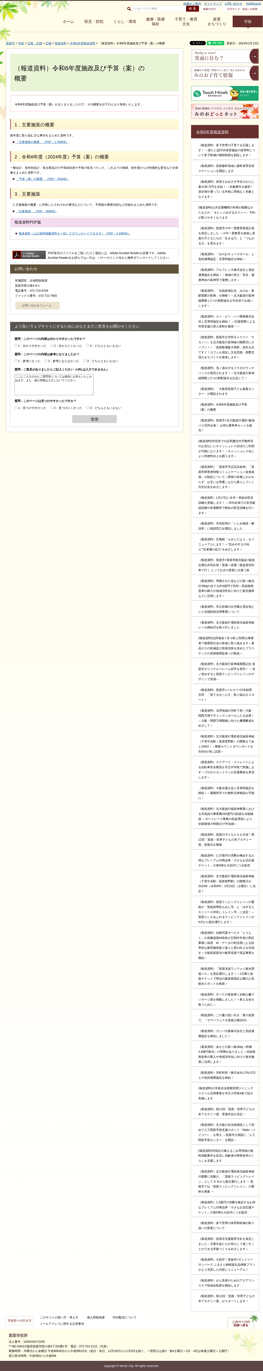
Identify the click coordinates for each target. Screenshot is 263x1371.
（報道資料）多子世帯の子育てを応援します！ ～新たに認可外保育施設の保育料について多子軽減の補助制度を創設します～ (226, 150)
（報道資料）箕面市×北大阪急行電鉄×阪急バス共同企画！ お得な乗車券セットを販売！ (226, 425)
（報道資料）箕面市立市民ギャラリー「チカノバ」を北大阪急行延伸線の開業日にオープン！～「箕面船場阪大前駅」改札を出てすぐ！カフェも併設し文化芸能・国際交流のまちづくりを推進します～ (226, 347)
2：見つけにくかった (68, 408)
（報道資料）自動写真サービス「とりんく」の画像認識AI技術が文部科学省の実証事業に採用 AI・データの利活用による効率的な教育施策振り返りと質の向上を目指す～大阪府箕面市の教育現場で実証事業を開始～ (226, 945)
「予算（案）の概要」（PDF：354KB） (42, 179)
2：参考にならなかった (63, 361)
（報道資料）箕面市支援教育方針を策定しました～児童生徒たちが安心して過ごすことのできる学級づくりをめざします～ (226, 1244)
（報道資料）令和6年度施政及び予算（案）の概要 (222, 407)
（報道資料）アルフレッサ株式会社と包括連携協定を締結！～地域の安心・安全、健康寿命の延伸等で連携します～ (226, 275)
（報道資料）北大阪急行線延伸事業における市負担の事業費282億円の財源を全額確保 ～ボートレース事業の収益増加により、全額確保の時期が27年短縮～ (226, 816)
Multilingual (253, 3)
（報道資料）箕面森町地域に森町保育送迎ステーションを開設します (226, 168)
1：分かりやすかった (32, 345)
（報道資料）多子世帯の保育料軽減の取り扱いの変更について (226, 1225)
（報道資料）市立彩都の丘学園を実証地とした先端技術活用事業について (226, 609)
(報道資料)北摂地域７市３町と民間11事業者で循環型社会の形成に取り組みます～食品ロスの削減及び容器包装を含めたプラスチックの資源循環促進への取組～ (226, 645)
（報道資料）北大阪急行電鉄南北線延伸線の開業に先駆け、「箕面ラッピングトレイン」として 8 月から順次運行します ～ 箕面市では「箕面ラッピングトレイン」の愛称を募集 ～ (226, 1181)
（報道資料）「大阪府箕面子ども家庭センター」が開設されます (226, 391)
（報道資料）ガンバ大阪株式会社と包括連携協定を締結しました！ (226, 1033)
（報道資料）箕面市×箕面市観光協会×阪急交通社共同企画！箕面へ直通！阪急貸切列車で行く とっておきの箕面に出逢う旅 (226, 565)
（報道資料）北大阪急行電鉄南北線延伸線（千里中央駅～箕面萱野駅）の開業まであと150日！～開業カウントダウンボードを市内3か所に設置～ (226, 744)
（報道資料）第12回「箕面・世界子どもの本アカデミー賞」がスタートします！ (226, 1298)
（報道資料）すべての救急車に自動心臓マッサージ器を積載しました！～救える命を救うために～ (226, 999)
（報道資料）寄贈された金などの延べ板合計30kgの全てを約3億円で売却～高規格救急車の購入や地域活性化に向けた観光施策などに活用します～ (226, 588)
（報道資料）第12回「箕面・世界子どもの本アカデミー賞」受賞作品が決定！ (226, 1111)
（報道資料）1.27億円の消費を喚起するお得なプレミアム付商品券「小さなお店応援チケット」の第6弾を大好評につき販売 (226, 860)
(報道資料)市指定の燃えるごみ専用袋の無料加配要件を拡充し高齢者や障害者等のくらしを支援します (226, 1156)
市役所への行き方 (19, 1320)
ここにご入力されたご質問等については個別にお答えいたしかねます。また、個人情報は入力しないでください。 (54, 384)
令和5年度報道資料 (82, 43)
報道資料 (61, 43)
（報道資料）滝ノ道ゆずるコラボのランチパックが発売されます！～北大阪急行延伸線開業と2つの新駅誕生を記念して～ (226, 373)
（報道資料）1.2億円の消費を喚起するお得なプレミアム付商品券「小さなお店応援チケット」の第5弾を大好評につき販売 (226, 1207)
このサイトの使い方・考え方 (59, 1317)
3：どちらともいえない (105, 345)
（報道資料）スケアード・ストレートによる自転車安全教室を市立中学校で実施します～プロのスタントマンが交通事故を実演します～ (226, 769)
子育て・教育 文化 (186, 21)
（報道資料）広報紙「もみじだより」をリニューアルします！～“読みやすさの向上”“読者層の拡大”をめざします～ (226, 544)
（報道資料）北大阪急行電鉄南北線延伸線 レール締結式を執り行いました (226, 625)
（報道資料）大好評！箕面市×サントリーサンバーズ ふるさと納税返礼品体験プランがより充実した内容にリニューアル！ (226, 1264)
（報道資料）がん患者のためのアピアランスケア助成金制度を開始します (226, 1283)
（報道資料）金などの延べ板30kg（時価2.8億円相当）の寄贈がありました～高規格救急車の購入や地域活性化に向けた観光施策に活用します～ (226, 1054)
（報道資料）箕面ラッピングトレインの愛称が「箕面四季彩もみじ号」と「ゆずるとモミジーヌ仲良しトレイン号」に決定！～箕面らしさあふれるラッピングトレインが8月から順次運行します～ (226, 912)
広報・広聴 (34, 43)
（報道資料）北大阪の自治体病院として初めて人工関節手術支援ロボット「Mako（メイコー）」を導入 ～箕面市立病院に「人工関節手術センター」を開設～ (227, 1132)
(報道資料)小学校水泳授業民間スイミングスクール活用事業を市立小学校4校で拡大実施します (225, 1093)
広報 (48, 43)
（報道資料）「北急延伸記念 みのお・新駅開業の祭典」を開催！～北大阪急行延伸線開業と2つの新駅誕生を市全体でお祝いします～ (226, 298)
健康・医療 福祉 (155, 21)
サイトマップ (213, 3)
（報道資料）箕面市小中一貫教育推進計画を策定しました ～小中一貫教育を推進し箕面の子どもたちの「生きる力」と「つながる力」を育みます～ (226, 235)
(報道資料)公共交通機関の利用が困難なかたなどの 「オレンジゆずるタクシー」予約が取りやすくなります (226, 212)
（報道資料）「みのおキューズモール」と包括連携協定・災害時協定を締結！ (226, 256)
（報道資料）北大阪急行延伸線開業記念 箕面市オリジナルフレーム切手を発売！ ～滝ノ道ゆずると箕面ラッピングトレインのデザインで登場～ (226, 671)
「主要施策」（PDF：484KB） (36, 211)
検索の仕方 (209, 9)
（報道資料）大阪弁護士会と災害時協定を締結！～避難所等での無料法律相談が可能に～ (226, 793)
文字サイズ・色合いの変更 (242, 9)
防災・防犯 (94, 21)
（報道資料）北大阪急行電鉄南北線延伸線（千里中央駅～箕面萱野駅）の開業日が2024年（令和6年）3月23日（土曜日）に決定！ (227, 883)
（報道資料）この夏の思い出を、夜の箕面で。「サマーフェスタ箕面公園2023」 (226, 1017)
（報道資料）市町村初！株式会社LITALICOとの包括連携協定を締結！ (226, 1075)
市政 (248, 21)
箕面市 (10, 43)
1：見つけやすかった (32, 408)
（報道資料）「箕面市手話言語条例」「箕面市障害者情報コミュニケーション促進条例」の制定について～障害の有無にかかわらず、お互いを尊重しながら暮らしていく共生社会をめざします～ (226, 477)
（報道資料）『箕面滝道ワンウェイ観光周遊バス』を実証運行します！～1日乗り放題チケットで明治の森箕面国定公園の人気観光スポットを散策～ (226, 976)
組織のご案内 (192, 3)
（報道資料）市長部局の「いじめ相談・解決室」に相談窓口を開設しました (226, 526)
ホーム (68, 21)
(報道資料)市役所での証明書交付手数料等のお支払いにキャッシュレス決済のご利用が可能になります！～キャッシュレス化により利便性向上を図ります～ (226, 448)
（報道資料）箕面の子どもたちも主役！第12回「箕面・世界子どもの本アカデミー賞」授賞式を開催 (226, 839)
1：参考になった (29, 361)
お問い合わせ (233, 3)
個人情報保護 (96, 1317)
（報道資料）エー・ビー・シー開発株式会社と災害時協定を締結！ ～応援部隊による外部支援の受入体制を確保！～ (226, 321)
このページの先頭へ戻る (241, 1323)
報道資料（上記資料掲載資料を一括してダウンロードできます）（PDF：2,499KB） (74, 233)
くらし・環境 (124, 21)
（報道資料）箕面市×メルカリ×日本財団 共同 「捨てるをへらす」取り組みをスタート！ (226, 695)
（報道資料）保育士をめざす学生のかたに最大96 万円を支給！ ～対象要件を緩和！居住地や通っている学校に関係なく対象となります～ (226, 189)
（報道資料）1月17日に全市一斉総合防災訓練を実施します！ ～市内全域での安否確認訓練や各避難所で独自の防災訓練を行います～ (226, 505)
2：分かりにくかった (68, 345)
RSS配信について (125, 1317)
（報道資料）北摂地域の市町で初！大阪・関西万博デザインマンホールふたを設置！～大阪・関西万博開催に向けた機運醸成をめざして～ (226, 718)
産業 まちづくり (216, 21)
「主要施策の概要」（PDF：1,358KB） (42, 142)
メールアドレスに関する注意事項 (62, 1323)
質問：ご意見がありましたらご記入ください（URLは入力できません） (62, 369)
